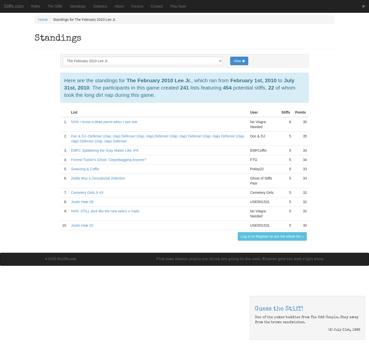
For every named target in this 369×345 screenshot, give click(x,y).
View (239, 61)
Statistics (100, 6)
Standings (77, 6)
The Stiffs (55, 6)
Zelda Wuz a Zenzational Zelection (98, 178)
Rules (35, 6)
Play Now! (178, 6)
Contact (157, 6)
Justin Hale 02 (82, 225)
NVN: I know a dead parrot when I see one (104, 122)
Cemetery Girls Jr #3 (87, 193)
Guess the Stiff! (279, 309)
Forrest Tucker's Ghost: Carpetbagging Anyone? (108, 160)
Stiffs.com (14, 6)
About (119, 6)
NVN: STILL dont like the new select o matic (105, 211)
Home (43, 20)
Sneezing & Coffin (85, 169)
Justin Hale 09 (82, 202)
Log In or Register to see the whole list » (272, 236)
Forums (137, 6)
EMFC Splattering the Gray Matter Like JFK (105, 150)
